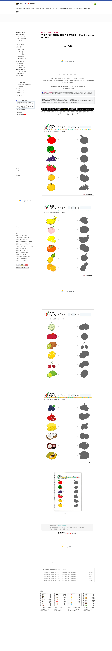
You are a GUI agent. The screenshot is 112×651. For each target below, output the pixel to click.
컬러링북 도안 (19, 260)
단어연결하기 (26, 245)
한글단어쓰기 (20, 57)
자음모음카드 (20, 49)
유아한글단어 (26, 243)
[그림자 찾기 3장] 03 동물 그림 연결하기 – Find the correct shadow (59, 578)
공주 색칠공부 (20, 40)
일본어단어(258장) (50, 8)
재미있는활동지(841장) (62, 8)
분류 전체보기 (20, 32)
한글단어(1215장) (20, 8)
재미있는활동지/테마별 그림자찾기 (49, 32)
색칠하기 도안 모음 (24, 252)
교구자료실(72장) (73, 8)
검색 (91, 4)
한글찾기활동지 (19, 256)
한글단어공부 (25, 241)
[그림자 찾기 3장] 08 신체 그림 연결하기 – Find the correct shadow (59, 574)
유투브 (17, 227)
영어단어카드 (20, 61)
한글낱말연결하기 (21, 58)
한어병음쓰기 (20, 73)
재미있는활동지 (46, 570)
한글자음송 (20, 86)
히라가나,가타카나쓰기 (22, 80)
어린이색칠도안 (19, 247)
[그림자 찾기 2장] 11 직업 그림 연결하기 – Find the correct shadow (59, 572)
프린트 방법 (19, 112)
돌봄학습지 (25, 239)
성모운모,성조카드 (21, 71)
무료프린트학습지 (26, 256)
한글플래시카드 (24, 258)
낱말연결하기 (31, 241)
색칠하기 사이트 (19, 245)
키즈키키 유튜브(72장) (84, 8)
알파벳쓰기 (20, 65)
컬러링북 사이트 (19, 239)
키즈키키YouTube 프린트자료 (24, 84)
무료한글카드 (18, 248)
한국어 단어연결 (30, 247)
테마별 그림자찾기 (53, 570)
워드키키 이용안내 (21, 109)
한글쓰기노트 (27, 250)
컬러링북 (24, 248)
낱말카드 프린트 (19, 254)
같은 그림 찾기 (20, 44)
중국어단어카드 (20, 69)
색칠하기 (18, 252)
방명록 (17, 12)
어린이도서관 (19, 95)
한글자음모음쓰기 (19, 237)
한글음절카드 (20, 53)
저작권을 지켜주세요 (21, 100)
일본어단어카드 (20, 76)
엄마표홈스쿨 (18, 235)
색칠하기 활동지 (27, 237)
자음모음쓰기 (20, 51)
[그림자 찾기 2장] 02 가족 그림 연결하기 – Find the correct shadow (59, 580)
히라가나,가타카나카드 (22, 78)
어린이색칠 (24, 235)
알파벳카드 (20, 63)
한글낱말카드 (25, 260)
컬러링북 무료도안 (19, 250)
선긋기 (24, 247)
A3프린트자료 (20, 93)
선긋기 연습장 (20, 42)
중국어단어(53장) (40, 8)
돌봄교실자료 (18, 241)
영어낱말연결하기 (21, 67)
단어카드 (25, 254)
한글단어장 (18, 258)
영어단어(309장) (30, 8)
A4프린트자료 (20, 91)
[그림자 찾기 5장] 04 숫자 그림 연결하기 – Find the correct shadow (59, 576)
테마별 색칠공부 (21, 37)
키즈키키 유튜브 (20, 82)
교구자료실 (19, 88)
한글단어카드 (19, 47)
